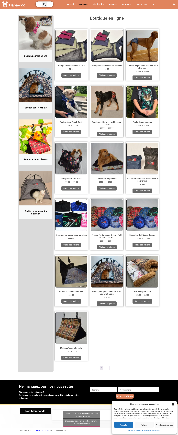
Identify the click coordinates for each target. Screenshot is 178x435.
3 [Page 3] (108, 368)
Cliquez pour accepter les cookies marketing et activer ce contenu (81, 414)
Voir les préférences (164, 425)
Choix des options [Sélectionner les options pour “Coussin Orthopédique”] (107, 188)
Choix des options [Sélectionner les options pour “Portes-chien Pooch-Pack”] (71, 132)
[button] (173, 404)
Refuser (144, 425)
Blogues (113, 4)
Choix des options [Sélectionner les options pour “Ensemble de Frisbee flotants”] (142, 245)
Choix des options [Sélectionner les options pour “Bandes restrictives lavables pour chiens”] (107, 134)
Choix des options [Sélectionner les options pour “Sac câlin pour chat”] (142, 301)
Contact (126, 4)
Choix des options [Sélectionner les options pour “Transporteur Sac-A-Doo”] (71, 188)
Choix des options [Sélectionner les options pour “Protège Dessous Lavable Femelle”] (107, 75)
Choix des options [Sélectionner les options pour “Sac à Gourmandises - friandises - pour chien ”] (142, 191)
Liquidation (98, 4)
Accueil (70, 4)
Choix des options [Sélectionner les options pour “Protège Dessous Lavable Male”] (71, 75)
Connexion (141, 4)
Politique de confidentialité (151, 430)
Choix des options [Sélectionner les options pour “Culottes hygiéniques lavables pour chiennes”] (142, 77)
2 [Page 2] (104, 368)
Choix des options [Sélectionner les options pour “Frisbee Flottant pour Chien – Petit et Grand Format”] (107, 247)
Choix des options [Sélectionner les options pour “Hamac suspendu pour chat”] (71, 301)
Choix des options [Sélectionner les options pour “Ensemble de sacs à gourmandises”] (71, 245)
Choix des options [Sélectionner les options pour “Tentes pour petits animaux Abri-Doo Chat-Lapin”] (107, 303)
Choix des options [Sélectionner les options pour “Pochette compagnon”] (142, 132)
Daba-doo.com (41, 430)
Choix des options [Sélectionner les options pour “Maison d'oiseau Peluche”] (71, 358)
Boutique (83, 4)
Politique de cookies (134, 430)
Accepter (123, 425)
